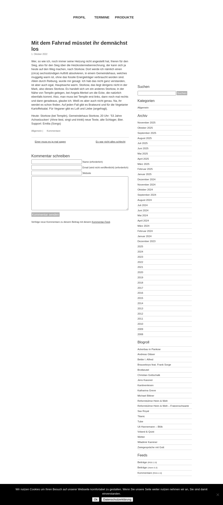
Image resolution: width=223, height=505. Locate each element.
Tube (140, 421)
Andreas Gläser (146, 354)
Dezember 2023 (147, 241)
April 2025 (143, 158)
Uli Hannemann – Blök (150, 426)
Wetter (141, 436)
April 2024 (143, 220)
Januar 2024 (145, 236)
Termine (101, 17)
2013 (140, 308)
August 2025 (145, 138)
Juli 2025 (143, 143)
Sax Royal (143, 411)
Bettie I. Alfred (145, 359)
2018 (140, 282)
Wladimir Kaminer (148, 442)
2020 (140, 272)
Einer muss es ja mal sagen (50, 141)
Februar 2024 (145, 231)
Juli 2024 (143, 205)
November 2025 (147, 122)
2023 (140, 256)
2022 (140, 262)
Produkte (124, 17)
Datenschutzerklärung (117, 499)
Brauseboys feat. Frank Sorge (154, 364)
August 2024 (145, 199)
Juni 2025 (143, 148)
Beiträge (147, 462)
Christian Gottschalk (149, 375)
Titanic (141, 416)
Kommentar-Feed (101, 228)
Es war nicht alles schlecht (110, 141)
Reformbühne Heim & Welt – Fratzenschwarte (163, 405)
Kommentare (53, 131)
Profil (79, 17)
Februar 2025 (145, 168)
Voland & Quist (146, 431)
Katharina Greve (147, 390)
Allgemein (36, 131)
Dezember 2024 (147, 179)
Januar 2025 (145, 174)
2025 (140, 246)
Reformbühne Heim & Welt (153, 400)
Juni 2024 (143, 210)
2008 (140, 334)
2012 (140, 313)
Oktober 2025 (145, 127)
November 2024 (147, 184)
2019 (140, 277)
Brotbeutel (143, 369)
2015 (140, 298)
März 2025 (144, 163)
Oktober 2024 (145, 189)
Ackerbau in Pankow (149, 349)
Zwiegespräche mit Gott (151, 447)
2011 (140, 318)
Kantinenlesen (146, 385)
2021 (140, 267)
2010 (140, 323)
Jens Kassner (145, 380)
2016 (140, 292)
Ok (96, 499)
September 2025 (147, 132)
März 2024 (144, 225)
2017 (140, 287)
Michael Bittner (146, 395)
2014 (140, 303)
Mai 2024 (143, 215)
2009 (140, 329)
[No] (217, 494)
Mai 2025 (143, 153)
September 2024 (147, 194)
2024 (140, 251)
